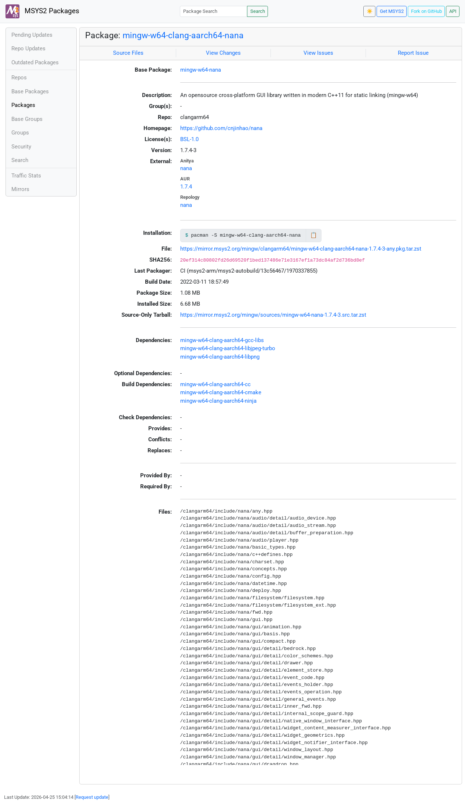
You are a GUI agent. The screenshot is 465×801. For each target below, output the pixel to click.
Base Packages (30, 91)
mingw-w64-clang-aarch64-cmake (220, 392)
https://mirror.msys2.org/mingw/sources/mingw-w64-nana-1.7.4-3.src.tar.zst (273, 315)
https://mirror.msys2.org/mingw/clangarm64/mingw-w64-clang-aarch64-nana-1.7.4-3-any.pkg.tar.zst (300, 248)
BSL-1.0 (189, 139)
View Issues (318, 53)
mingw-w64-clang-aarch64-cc (215, 384)
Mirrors (20, 189)
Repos (19, 77)
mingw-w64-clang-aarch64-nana (183, 35)
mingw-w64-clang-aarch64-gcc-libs (222, 340)
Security (21, 146)
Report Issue (413, 53)
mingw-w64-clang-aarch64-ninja (218, 401)
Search (257, 11)
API (453, 11)
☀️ (370, 11)
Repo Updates (28, 48)
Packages (23, 105)
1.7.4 (186, 186)
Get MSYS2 (392, 11)
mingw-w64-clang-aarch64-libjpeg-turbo (227, 348)
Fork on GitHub (426, 11)
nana (186, 168)
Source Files (128, 53)
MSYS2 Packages (42, 11)
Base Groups (27, 119)
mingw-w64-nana (200, 70)
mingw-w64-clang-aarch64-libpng (219, 356)
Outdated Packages (35, 62)
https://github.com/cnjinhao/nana (221, 128)
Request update (92, 797)
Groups (20, 132)
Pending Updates (31, 35)
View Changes (223, 53)
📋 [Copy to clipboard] (313, 235)
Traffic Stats (26, 175)
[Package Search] (213, 11)
